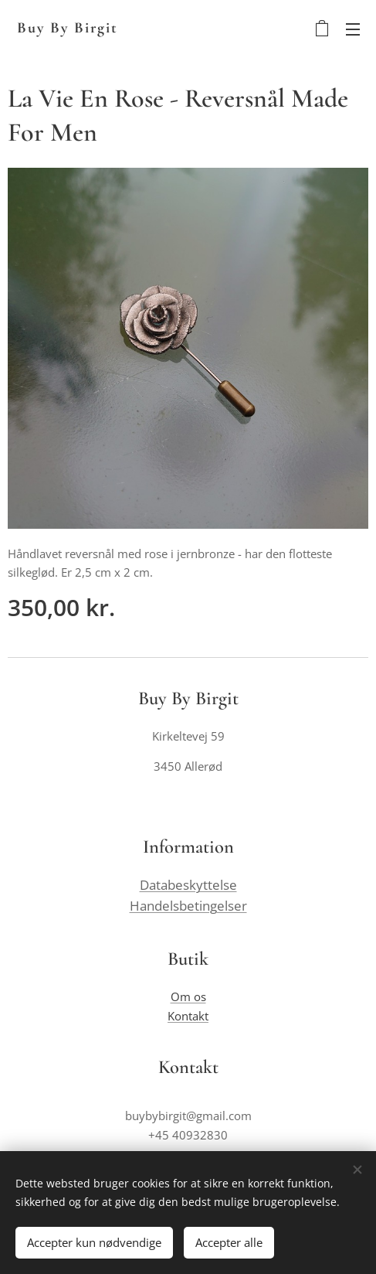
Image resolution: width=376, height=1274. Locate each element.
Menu (353, 29)
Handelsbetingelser (188, 906)
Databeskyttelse (188, 885)
